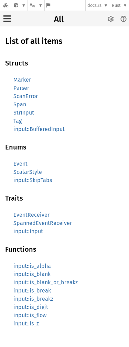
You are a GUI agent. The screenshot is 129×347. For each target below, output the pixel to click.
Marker (22, 79)
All (59, 19)
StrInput (23, 112)
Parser (21, 88)
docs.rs (94, 5)
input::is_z (26, 323)
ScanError (25, 96)
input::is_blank (32, 274)
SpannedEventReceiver (42, 223)
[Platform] (36, 5)
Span (19, 104)
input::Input (28, 231)
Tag (17, 121)
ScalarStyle (27, 172)
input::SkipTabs (32, 180)
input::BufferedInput (39, 129)
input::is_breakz (33, 299)
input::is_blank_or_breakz (45, 282)
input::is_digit (30, 307)
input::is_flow (29, 315)
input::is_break (32, 290)
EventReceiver (31, 215)
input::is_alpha (32, 266)
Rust (116, 5)
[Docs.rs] (6, 5)
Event (20, 163)
